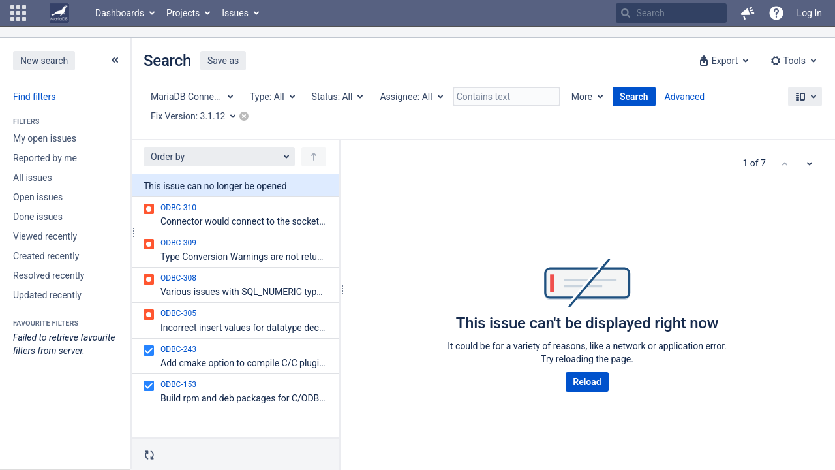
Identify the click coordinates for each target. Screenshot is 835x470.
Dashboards (119, 13)
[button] (18, 13)
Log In (809, 13)
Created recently (46, 256)
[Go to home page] (59, 13)
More (581, 96)
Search (634, 96)
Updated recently (47, 295)
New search (44, 60)
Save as (223, 60)
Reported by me (45, 158)
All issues (32, 177)
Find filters (34, 96)
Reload (587, 382)
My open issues (44, 138)
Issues (235, 13)
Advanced (685, 96)
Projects (183, 13)
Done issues (38, 217)
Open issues (38, 197)
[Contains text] (506, 96)
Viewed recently (45, 236)
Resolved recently (48, 275)
